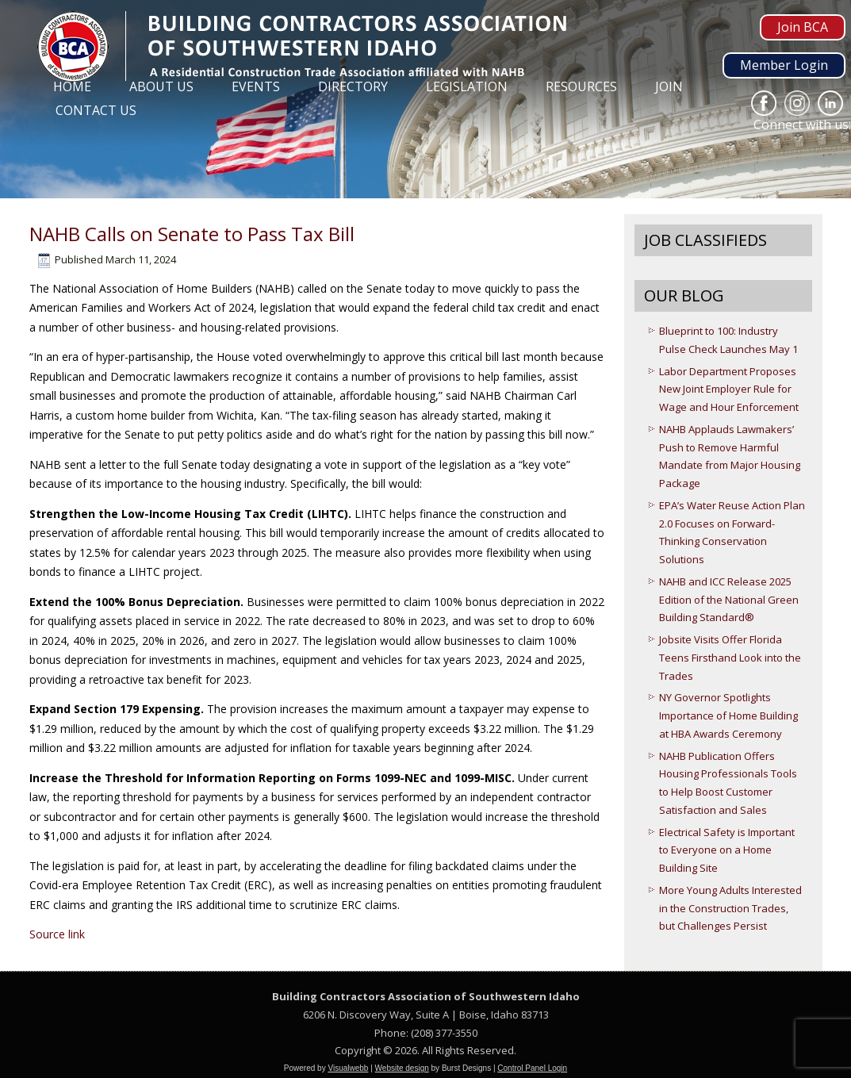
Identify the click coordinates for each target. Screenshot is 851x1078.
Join (669, 86)
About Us (161, 86)
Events (256, 86)
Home (72, 86)
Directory (353, 86)
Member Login (784, 65)
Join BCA (802, 27)
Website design (402, 1068)
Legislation (467, 86)
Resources (581, 86)
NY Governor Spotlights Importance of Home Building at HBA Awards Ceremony (728, 715)
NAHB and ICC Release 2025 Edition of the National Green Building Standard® (729, 599)
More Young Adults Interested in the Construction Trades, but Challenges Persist (730, 908)
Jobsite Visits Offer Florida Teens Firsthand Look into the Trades (730, 657)
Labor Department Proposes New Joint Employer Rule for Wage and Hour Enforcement (729, 389)
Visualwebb (348, 1068)
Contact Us (96, 110)
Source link (57, 934)
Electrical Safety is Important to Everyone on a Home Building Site (727, 850)
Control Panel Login (532, 1068)
